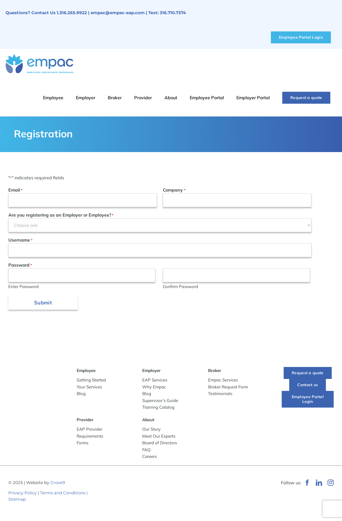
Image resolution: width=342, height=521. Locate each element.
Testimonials (220, 394)
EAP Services (154, 381)
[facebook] (307, 483)
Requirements (90, 437)
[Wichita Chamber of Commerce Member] (139, 478)
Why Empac (154, 387)
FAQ (146, 450)
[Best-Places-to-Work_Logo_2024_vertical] (136, 512)
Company (174, 190)
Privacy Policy (22, 494)
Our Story (151, 430)
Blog (81, 394)
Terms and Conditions (62, 494)
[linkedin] (319, 483)
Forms (82, 443)
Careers (149, 457)
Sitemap (17, 500)
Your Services (89, 387)
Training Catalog (158, 408)
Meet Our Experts (158, 437)
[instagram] (331, 483)
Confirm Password (180, 286)
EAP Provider (89, 430)
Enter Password (23, 286)
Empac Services (223, 381)
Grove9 (57, 483)
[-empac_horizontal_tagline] (34, 373)
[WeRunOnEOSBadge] (199, 481)
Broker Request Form (228, 387)
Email (15, 190)
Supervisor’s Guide (160, 401)
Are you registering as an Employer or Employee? (61, 215)
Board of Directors (159, 443)
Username (20, 240)
